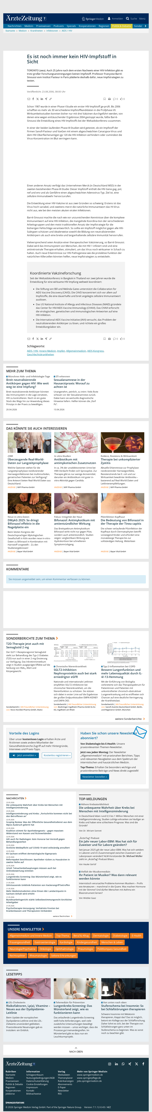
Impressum (32, 1088)
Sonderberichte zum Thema (30, 639)
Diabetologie (120, 936)
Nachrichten (15, 26)
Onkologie (45, 949)
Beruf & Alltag (81, 936)
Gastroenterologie (45, 943)
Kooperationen (87, 26)
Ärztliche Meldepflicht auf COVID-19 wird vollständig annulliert (38, 848)
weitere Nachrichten (63, 917)
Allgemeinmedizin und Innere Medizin (31, 936)
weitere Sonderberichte (130, 719)
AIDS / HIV (32, 351)
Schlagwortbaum (34, 1075)
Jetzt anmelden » (24, 756)
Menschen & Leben (112, 943)
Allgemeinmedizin (76, 351)
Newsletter (63, 1091)
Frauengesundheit (20, 943)
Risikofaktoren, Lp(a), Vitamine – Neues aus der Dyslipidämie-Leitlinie (28, 1010)
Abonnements (65, 1084)
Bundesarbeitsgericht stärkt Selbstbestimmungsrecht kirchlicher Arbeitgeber (39, 901)
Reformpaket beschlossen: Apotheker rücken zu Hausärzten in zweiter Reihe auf (38, 861)
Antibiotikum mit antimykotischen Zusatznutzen (75, 461)
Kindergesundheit (87, 943)
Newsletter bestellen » (94, 777)
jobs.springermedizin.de (89, 1081)
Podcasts (59, 26)
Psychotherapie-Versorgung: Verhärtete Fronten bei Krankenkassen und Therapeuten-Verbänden (32, 910)
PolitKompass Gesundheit (111, 949)
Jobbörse (10, 1094)
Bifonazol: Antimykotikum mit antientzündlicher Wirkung (74, 522)
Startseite (10, 1075)
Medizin (28, 26)
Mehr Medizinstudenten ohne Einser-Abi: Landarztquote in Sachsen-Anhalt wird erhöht (36, 893)
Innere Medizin (47, 351)
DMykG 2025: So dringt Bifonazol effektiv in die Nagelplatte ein (24, 524)
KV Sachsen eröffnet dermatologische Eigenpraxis (31, 854)
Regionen (104, 26)
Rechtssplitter (17, 956)
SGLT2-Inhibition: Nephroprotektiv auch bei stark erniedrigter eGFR (75, 674)
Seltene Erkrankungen (63, 956)
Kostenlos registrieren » (57, 756)
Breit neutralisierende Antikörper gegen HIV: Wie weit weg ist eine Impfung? (27, 383)
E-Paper (62, 1088)
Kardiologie (66, 943)
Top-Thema (62, 936)
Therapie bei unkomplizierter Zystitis (120, 461)
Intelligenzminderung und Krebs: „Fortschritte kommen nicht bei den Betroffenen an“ (39, 815)
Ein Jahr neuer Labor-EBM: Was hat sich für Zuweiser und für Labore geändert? (108, 844)
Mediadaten (64, 1075)
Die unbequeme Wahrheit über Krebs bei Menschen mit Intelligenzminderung (34, 807)
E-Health (136, 936)
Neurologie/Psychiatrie (22, 949)
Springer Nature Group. (70, 1108)
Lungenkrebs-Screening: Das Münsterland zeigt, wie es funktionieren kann (34, 878)
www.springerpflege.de (89, 1078)
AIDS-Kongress (95, 351)
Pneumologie (85, 949)
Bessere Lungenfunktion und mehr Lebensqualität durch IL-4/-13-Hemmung (121, 674)
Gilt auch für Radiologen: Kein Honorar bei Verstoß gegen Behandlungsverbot (35, 841)
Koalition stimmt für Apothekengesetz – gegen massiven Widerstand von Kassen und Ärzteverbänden (34, 832)
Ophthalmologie (65, 949)
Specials (71, 26)
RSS (60, 1094)
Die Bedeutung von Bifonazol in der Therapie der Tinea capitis (122, 522)
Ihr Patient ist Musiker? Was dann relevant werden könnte (108, 877)
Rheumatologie (38, 956)
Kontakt (30, 1091)
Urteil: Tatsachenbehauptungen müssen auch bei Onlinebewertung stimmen (31, 870)
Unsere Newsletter (24, 930)
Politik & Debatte (121, 26)
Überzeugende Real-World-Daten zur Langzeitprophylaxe (28, 461)
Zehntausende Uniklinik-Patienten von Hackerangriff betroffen (38, 885)
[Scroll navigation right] (145, 27)
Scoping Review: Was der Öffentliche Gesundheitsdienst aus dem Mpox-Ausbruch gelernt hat (39, 824)
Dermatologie (101, 936)
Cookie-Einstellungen (37, 1084)
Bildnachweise (33, 1094)
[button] (142, 18)
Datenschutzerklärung (37, 1081)
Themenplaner (65, 1078)
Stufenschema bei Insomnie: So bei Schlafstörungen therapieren (123, 1008)
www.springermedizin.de (90, 1075)
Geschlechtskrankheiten (40, 355)
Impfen (61, 351)
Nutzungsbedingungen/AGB (40, 1078)
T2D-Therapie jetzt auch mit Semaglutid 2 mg (25, 646)
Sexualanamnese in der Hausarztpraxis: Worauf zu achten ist (72, 383)
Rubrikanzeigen (66, 1081)
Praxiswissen (43, 26)
